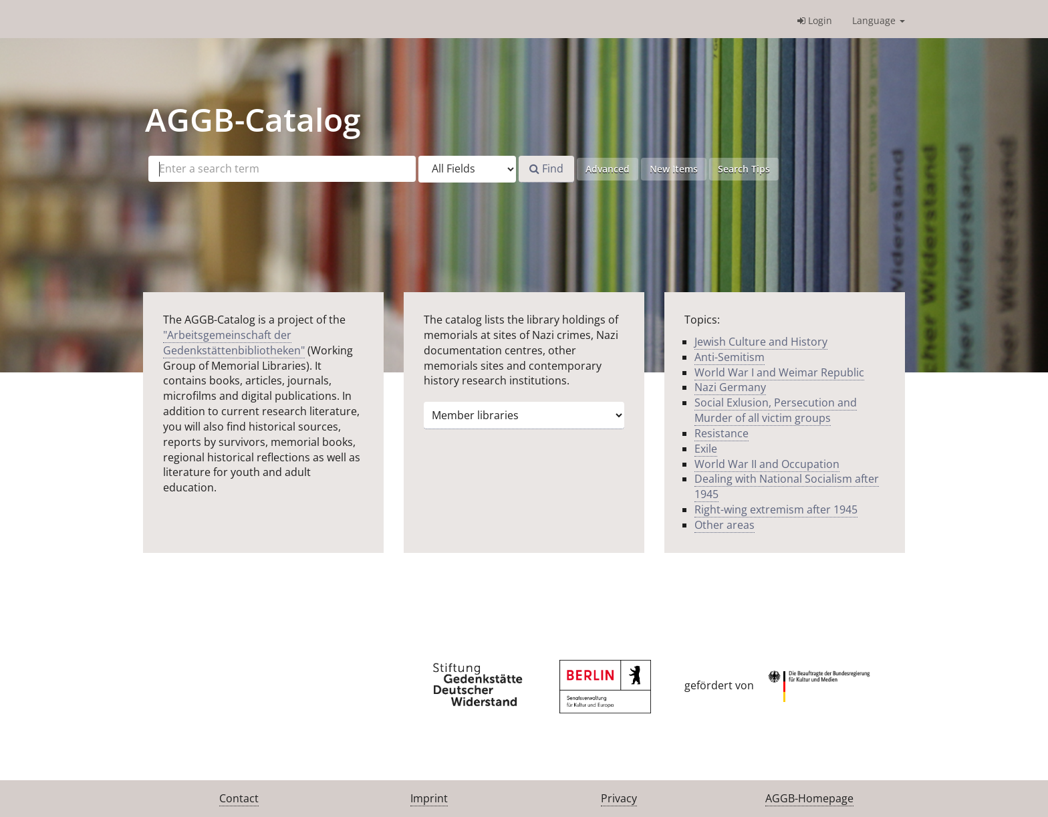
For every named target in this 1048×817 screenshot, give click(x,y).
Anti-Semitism (729, 357)
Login (814, 20)
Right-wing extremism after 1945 (776, 509)
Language (878, 20)
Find (546, 168)
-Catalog (253, 119)
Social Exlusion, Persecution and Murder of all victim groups (775, 410)
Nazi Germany (730, 387)
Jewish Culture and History (760, 341)
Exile (705, 448)
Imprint (429, 798)
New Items (674, 168)
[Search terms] (282, 169)
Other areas (724, 524)
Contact (239, 798)
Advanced (607, 168)
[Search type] (467, 169)
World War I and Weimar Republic (779, 372)
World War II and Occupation (766, 464)
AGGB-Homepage (809, 798)
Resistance (721, 433)
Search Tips (744, 168)
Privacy (619, 798)
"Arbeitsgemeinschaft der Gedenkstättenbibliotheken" (234, 343)
